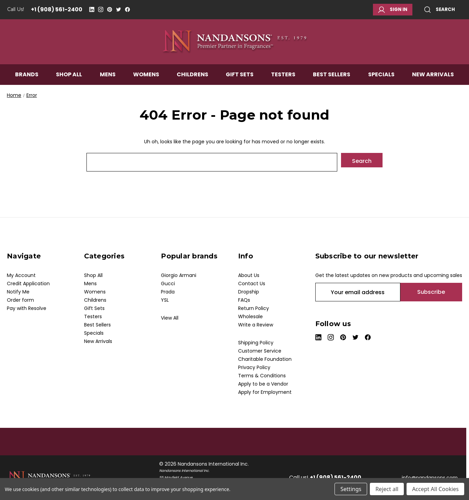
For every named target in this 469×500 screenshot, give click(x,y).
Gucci (168, 283)
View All (169, 317)
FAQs (244, 300)
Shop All (69, 78)
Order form (20, 300)
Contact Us (251, 283)
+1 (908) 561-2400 (56, 9)
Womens (146, 78)
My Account (21, 275)
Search (439, 9)
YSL (165, 300)
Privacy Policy (254, 367)
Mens (108, 78)
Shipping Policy (255, 342)
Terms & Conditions (262, 375)
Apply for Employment (265, 392)
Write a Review (255, 324)
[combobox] (212, 162)
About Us (248, 275)
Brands (26, 78)
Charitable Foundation (265, 359)
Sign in (392, 9)
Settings (350, 489)
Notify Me (18, 291)
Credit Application (28, 283)
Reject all (386, 489)
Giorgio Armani (178, 275)
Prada (168, 291)
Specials (381, 78)
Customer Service (259, 350)
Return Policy (253, 308)
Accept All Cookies (435, 489)
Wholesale (250, 316)
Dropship (248, 291)
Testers (283, 78)
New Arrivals (433, 78)
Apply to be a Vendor (263, 383)
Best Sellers (331, 78)
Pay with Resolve (26, 308)
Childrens (192, 78)
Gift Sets (240, 78)
